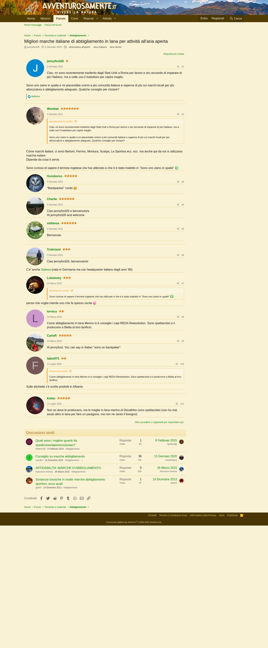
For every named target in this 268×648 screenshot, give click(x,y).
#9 (183, 440)
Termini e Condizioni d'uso (173, 637)
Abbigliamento (73, 571)
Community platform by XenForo (134, 645)
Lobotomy (54, 377)
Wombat (53, 184)
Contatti (152, 637)
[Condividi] (178, 119)
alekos (173, 605)
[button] (90, 18)
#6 (183, 354)
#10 (182, 463)
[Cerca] (235, 18)
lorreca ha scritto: (58, 470)
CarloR (52, 434)
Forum (61, 18)
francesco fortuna (44, 594)
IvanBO (39, 582)
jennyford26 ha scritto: (61, 197)
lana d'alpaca (100, 99)
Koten (51, 520)
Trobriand (54, 348)
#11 (182, 526)
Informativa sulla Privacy (203, 637)
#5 (183, 304)
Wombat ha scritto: (59, 389)
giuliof (38, 610)
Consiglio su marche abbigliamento (60, 579)
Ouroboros (54, 251)
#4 (183, 280)
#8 (183, 416)
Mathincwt (41, 571)
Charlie (52, 274)
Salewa (46, 368)
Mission (46, 18)
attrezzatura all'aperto (79, 99)
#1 (183, 118)
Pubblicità (232, 637)
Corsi (74, 18)
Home (31, 18)
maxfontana (171, 582)
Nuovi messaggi (33, 24)
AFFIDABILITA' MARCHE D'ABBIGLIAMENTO (68, 590)
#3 (183, 257)
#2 (183, 190)
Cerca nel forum (53, 24)
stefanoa (53, 298)
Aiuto (221, 637)
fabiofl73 (53, 457)
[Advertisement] (134, 58)
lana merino (116, 99)
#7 (183, 382)
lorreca (52, 410)
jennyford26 (33, 99)
